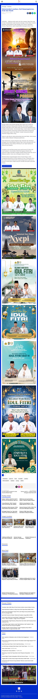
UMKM (22, 480)
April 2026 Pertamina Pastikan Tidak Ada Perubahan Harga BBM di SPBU (17, 615)
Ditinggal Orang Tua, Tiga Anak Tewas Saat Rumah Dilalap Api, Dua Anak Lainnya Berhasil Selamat (9, 512)
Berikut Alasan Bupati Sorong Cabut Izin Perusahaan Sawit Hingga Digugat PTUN (19, 640)
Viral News (4, 13)
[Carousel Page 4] (20, 682)
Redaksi (21, 697)
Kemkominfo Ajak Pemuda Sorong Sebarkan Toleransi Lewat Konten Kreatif (17, 660)
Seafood (12, 480)
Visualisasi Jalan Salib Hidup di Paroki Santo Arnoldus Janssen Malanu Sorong (18, 607)
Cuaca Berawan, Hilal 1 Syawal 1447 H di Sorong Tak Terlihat (9, 504)
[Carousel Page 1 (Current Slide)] (16, 682)
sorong (17, 480)
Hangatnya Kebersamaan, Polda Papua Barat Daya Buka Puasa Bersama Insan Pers (10, 508)
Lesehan (26, 478)
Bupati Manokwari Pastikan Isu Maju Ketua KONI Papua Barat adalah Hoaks (17, 609)
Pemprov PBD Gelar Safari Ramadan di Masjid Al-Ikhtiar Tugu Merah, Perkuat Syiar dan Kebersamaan (26, 512)
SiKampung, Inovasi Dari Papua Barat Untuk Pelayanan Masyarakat (16, 652)
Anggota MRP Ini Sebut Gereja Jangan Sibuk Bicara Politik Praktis (15, 658)
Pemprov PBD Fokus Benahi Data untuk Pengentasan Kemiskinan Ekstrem (19, 527)
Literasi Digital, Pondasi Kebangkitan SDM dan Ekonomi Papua (15, 656)
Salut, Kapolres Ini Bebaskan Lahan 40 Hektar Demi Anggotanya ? (15, 637)
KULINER (20, 478)
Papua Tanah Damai (6, 648)
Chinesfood (5, 478)
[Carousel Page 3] (19, 682)
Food (16, 478)
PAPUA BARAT (6, 480)
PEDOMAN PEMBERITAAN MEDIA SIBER (9, 697)
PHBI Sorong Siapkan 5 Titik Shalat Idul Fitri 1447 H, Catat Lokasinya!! (26, 504)
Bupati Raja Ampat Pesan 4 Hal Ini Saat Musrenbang (13, 644)
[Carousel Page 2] (17, 682)
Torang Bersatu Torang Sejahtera (9, 650)
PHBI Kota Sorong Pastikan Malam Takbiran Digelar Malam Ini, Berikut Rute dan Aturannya (27, 499)
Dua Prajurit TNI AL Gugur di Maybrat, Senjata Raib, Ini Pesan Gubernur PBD (30, 527)
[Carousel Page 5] (22, 682)
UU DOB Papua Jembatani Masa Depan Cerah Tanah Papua (14, 646)
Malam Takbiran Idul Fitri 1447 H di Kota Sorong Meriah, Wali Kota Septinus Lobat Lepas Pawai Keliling (10, 499)
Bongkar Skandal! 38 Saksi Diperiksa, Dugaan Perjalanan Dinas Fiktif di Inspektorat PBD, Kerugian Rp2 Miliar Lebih (7, 527)
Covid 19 (11, 478)
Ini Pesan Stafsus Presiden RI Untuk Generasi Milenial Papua (10, 491)
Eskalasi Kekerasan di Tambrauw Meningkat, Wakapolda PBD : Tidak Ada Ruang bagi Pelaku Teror (30, 538)
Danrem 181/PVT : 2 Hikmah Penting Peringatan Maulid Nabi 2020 (28, 491)
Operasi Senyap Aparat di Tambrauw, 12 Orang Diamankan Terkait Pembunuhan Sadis (19, 538)
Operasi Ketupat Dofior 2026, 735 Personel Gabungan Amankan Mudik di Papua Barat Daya (27, 508)
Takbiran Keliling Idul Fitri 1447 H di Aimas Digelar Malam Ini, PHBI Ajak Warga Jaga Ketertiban (7, 538)
